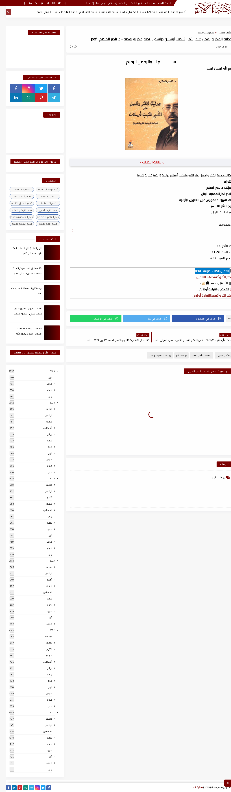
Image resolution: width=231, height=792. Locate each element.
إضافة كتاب (83, 3)
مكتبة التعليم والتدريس (59, 12)
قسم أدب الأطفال (16, 196)
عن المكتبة (118, 3)
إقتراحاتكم (107, 3)
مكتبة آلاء (192, 787)
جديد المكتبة (145, 3)
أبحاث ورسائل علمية (42, 189)
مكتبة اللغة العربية (102, 12)
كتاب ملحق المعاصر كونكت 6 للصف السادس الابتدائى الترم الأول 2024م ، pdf (21, 273)
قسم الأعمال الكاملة (15, 203)
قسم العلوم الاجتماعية (42, 217)
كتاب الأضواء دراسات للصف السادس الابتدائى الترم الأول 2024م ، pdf (22, 333)
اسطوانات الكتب (16, 189)
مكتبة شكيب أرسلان (154, 355)
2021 (46, 712)
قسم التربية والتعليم (16, 210)
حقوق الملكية (131, 3)
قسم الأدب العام (199, 32)
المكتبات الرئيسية (142, 12)
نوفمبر (43, 415)
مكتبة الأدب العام (82, 12)
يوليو (43, 434)
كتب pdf (175, 355)
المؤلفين (158, 12)
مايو (44, 447)
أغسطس (41, 428)
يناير (44, 396)
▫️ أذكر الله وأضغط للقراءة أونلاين (207, 295)
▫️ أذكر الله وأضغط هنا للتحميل (208, 277)
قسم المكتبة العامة (16, 224)
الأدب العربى (219, 32)
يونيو (43, 440)
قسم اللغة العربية (42, 224)
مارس (43, 383)
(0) (67, 46)
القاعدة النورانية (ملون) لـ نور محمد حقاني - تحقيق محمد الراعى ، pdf (22, 313)
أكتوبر (43, 497)
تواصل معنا (95, 3)
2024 (46, 478)
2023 (46, 560)
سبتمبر (43, 421)
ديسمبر (42, 409)
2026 (46, 371)
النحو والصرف (42, 196)
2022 (46, 630)
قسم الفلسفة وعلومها (16, 217)
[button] (192, 318)
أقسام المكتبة (172, 12)
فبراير (43, 390)
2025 (46, 402)
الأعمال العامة (38, 12)
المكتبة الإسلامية (123, 12)
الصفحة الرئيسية (158, 3)
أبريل (44, 377)
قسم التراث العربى (42, 210)
